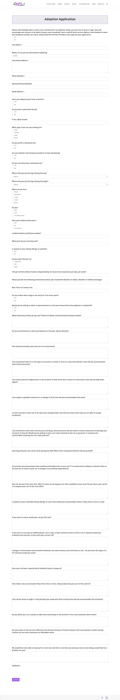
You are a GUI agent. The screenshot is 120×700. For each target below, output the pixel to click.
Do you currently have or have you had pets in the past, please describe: (40, 331)
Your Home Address (20, 60)
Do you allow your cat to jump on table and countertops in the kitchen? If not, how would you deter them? (54, 614)
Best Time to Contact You (22, 287)
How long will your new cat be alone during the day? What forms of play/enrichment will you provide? (52, 451)
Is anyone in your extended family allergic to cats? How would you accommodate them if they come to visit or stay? (58, 502)
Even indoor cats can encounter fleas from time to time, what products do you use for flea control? (51, 584)
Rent (14, 210)
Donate (66, 4)
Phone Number (18, 76)
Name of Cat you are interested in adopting (29, 53)
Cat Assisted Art (84, 4)
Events (74, 4)
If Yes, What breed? (19, 119)
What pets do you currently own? (25, 241)
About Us (101, 4)
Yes (14, 37)
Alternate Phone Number (22, 84)
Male (14, 130)
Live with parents (18, 215)
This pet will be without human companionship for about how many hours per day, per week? (49, 272)
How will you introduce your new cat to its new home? (33, 346)
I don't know (16, 228)
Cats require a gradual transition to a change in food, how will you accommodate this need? (48, 397)
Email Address (18, 91)
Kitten (15, 138)
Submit (15, 680)
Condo (15, 197)
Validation (16, 666)
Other (15, 203)
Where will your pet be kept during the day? (29, 173)
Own (14, 213)
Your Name (17, 45)
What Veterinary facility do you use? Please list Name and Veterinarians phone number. (47, 315)
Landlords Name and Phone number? (26, 233)
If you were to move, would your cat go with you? (31, 517)
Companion (16, 261)
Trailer (15, 200)
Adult (14, 135)
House (15, 192)
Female (15, 132)
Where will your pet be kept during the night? (30, 181)
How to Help (51, 4)
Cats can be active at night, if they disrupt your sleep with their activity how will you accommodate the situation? (57, 599)
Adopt (60, 4)
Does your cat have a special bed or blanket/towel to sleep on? (37, 568)
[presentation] (27, 671)
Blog (93, 4)
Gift (14, 264)
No (14, 40)
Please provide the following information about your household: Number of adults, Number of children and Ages (57, 280)
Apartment (16, 194)
